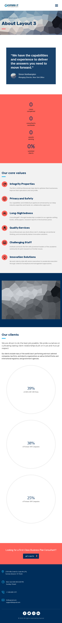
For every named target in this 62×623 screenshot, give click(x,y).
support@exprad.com (13, 602)
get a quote (31, 556)
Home (3, 18)
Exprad (41, 618)
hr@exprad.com (11, 600)
